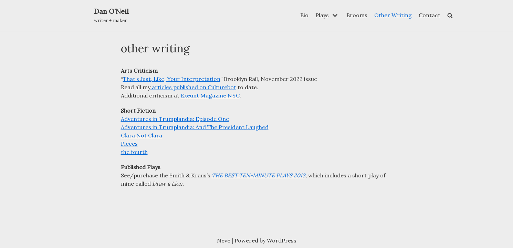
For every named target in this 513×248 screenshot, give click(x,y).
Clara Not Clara (141, 135)
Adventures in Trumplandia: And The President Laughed (195, 127)
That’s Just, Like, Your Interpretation (171, 78)
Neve (223, 240)
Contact (429, 15)
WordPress (281, 240)
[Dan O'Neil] (111, 15)
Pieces (129, 143)
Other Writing (393, 15)
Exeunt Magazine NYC (210, 95)
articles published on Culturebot (193, 87)
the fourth (134, 151)
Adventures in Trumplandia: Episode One (175, 118)
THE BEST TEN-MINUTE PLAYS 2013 (258, 175)
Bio (304, 15)
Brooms (356, 15)
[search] (450, 15)
